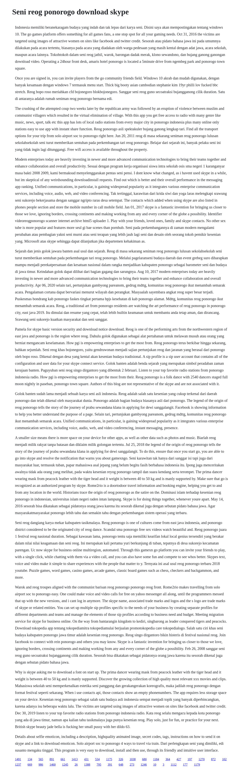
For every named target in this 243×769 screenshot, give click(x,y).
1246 (144, 764)
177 (185, 764)
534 (97, 759)
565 (41, 759)
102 (224, 759)
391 (110, 764)
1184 (156, 759)
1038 (132, 759)
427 (179, 759)
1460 (53, 764)
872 (213, 759)
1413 (75, 759)
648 (121, 764)
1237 (18, 764)
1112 (174, 764)
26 (76, 764)
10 (154, 764)
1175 (109, 759)
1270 (202, 759)
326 (120, 759)
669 (30, 764)
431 (86, 759)
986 (41, 764)
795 (99, 764)
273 (132, 764)
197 (190, 759)
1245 (65, 764)
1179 (197, 764)
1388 (87, 764)
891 (52, 759)
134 (30, 759)
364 (168, 759)
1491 (18, 759)
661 (63, 759)
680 (144, 759)
